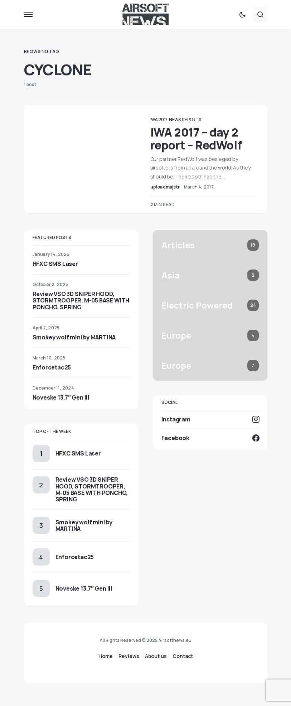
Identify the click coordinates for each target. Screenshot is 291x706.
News (182, 119)
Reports (198, 119)
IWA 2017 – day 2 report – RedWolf (203, 138)
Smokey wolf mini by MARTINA (74, 337)
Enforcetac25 (52, 367)
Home (105, 656)
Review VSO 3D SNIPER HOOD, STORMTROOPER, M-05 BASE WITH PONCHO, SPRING (81, 300)
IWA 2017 (166, 119)
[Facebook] (210, 438)
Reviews (128, 656)
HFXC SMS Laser (55, 264)
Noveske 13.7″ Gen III (61, 397)
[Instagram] (210, 419)
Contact (183, 656)
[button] (28, 14)
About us (156, 656)
